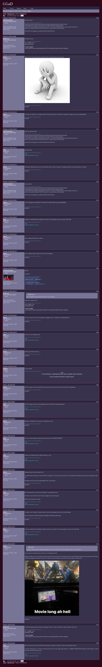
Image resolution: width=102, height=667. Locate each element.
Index (4, 8)
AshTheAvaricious (8, 20)
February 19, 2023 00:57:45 (10, 251)
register (29, 11)
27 (12, 15)
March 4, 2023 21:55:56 (9, 469)
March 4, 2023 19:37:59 (9, 435)
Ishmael (5, 368)
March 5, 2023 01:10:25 (9, 490)
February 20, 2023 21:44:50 (10, 349)
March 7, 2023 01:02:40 (9, 643)
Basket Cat (6, 38)
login (24, 11)
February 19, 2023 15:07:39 (10, 332)
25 (9, 15)
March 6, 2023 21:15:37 (9, 509)
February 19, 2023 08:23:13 (10, 291)
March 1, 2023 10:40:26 (9, 401)
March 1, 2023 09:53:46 (9, 384)
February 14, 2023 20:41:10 (10, 164)
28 (13, 15)
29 (15, 15)
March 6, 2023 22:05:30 (9, 543)
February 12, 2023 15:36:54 (10, 129)
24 (7, 15)
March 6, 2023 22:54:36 (9, 624)
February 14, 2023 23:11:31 (10, 181)
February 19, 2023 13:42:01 (10, 315)
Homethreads (10, 13)
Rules (25, 8)
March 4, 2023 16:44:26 (9, 418)
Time (4, 149)
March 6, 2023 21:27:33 (9, 526)
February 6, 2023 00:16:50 (9, 54)
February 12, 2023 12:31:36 (10, 112)
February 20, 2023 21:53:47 (10, 366)
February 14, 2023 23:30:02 (10, 200)
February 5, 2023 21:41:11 (9, 17)
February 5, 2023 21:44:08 (9, 36)
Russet (5, 57)
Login (32, 8)
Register (19, 8)
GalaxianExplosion (8, 270)
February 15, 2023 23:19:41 (10, 234)
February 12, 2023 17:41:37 (10, 147)
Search (11, 8)
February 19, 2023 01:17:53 (10, 268)
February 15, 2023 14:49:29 (10, 217)
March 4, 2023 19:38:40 (9, 452)
